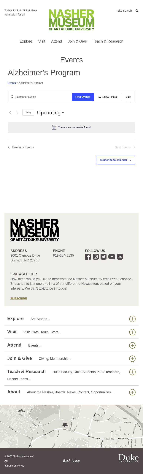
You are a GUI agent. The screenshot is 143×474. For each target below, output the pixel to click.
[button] (128, 10)
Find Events (82, 96)
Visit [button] (41, 41)
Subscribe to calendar (113, 159)
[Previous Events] (10, 112)
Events (12, 82)
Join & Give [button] (77, 41)
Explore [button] (26, 41)
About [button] (71, 392)
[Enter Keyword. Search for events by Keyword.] (40, 97)
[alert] (71, 127)
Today (28, 112)
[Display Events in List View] (128, 97)
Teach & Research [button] (108, 41)
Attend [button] (56, 41)
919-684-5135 (63, 255)
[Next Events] (17, 112)
